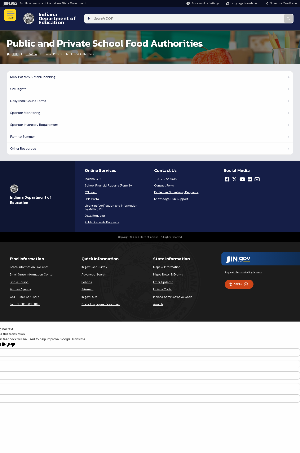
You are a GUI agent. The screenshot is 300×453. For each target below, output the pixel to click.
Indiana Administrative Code (173, 289)
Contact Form (164, 178)
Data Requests (95, 208)
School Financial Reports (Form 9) (108, 178)
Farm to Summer (22, 129)
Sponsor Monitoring (25, 105)
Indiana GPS (93, 172)
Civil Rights (18, 81)
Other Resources (23, 141)
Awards (158, 297)
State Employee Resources (100, 297)
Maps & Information (166, 260)
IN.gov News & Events (168, 267)
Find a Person (19, 275)
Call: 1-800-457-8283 (24, 289)
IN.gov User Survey (94, 260)
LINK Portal (92, 192)
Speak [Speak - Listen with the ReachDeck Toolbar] (238, 277)
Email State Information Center (32, 267)
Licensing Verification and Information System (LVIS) (111, 200)
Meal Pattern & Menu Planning (33, 69)
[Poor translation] (10, 337)
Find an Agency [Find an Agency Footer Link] (20, 282)
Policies (86, 275)
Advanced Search (93, 267)
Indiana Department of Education (76, 15)
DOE (15, 47)
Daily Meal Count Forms (28, 93)
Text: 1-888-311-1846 (25, 297)
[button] (202, 3)
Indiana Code (162, 282)
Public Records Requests (102, 215)
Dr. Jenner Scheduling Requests (176, 185)
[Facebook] (227, 172)
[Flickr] (250, 172)
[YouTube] (242, 172)
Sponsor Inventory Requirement (34, 117)
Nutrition (31, 47)
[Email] (257, 172)
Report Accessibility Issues (243, 265)
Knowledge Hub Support (171, 192)
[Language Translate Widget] (242, 3)
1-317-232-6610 (165, 172)
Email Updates (163, 275)
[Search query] (263, 15)
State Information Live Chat (29, 260)
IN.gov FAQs (89, 289)
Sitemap (87, 282)
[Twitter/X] (234, 172)
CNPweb (91, 185)
